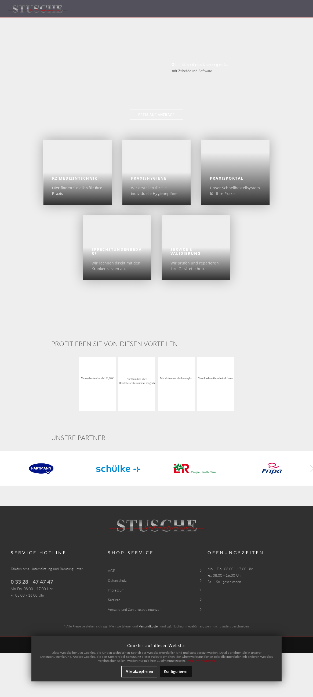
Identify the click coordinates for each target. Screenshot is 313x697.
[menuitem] (155, 570)
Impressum (116, 590)
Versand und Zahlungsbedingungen (134, 609)
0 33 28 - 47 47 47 (32, 582)
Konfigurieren (176, 671)
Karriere (114, 600)
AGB (111, 571)
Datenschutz (117, 580)
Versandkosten (149, 626)
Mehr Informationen (201, 661)
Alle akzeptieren (139, 671)
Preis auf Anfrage (156, 115)
